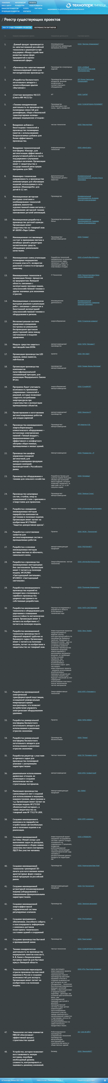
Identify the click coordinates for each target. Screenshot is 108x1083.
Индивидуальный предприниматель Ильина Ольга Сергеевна (90, 178)
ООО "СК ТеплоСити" (86, 886)
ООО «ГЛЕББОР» (84, 837)
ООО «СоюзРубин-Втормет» (89, 257)
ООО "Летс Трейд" (85, 631)
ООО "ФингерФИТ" (85, 1051)
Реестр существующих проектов (17, 27)
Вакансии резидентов (10, 8)
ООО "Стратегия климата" (88, 321)
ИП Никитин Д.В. (84, 424)
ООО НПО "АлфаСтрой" (87, 773)
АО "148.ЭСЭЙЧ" (84, 1032)
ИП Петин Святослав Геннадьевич (86, 80)
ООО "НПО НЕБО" (85, 720)
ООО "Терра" (83, 737)
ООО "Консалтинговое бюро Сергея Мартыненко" (88, 276)
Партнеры (38, 8)
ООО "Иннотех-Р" (84, 412)
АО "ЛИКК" (82, 791)
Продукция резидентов (11, 11)
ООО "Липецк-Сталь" (86, 493)
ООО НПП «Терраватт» (87, 691)
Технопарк (6, 3)
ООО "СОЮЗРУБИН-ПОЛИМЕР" (90, 104)
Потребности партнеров (45, 27)
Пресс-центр (6, 6)
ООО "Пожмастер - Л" (86, 453)
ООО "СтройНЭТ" (84, 386)
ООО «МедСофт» (84, 147)
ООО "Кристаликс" (85, 939)
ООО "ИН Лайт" (84, 354)
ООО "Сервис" (83, 237)
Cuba (92, 1080)
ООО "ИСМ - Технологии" (87, 531)
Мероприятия (20, 3)
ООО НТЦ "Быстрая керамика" (89, 969)
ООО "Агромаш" (84, 476)
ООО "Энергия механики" (87, 904)
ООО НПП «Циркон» (86, 819)
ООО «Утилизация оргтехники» (90, 508)
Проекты (32, 3)
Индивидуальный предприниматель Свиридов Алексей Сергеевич (88, 302)
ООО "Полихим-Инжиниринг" (89, 587)
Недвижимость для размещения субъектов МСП (66, 9)
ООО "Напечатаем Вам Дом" (89, 865)
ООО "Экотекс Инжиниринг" (88, 44)
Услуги (25, 8)
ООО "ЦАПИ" (83, 94)
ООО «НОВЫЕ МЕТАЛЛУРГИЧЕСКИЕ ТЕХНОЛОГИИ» (86, 69)
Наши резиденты (35, 6)
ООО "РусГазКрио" (85, 919)
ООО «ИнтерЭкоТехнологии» (89, 562)
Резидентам (19, 6)
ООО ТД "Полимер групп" (87, 755)
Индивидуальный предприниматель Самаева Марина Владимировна (88, 221)
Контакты (27, 11)
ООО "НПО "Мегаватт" (86, 344)
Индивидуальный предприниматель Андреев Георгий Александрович (88, 198)
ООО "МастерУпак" (85, 124)
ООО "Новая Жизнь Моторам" (89, 366)
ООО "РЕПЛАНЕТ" (85, 547)
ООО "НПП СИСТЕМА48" (87, 608)
